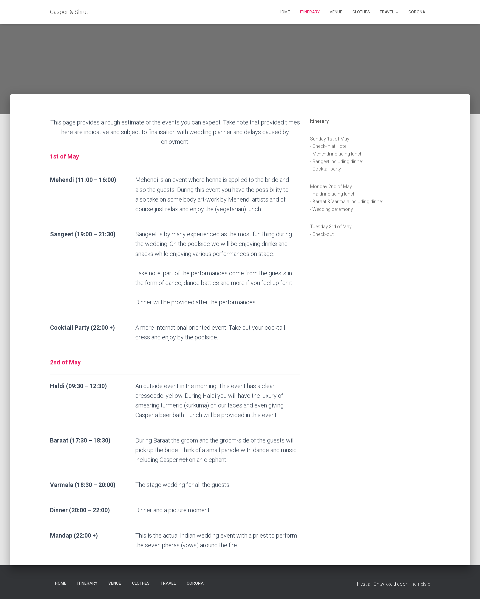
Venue (336, 12)
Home (284, 12)
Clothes (361, 12)
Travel (389, 12)
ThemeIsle (419, 584)
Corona (416, 12)
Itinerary (310, 12)
